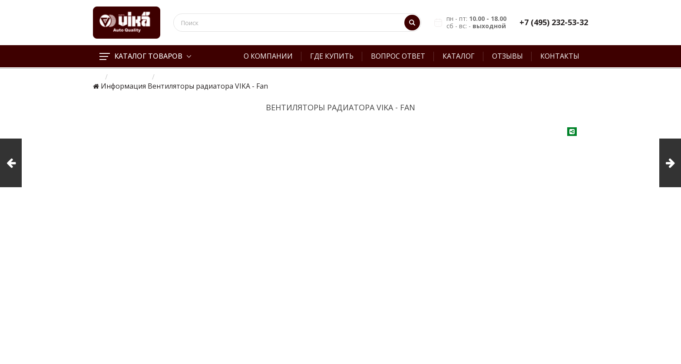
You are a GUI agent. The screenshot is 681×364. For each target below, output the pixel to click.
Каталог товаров (145, 56)
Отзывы (507, 56)
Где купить (332, 56)
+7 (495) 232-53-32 (553, 22)
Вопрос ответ (398, 56)
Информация (123, 86)
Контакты (559, 56)
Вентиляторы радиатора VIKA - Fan (208, 86)
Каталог (459, 56)
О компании (268, 56)
